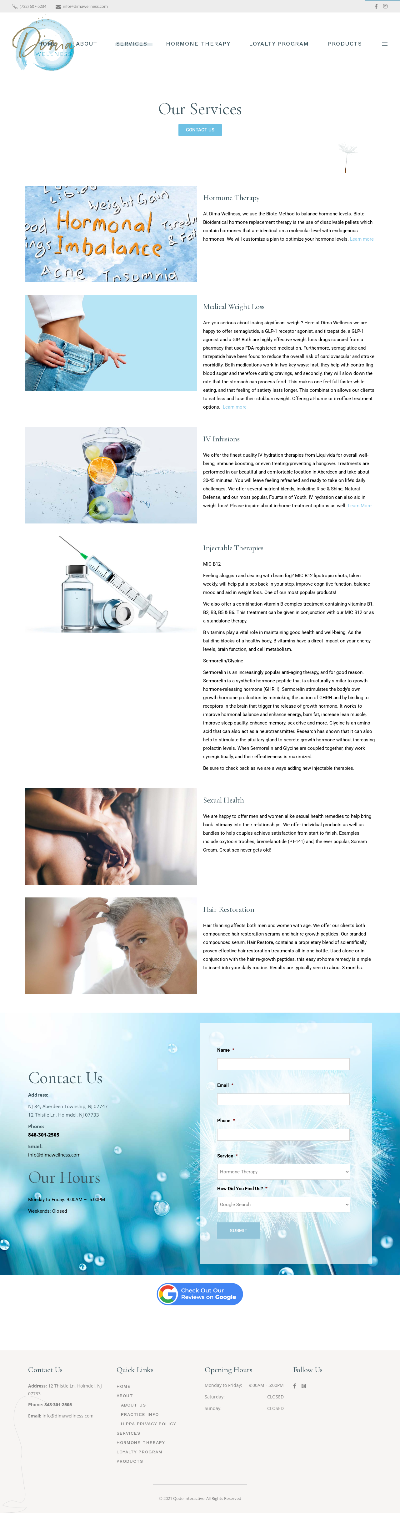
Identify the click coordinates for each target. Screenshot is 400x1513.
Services (129, 1433)
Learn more (362, 239)
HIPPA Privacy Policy (148, 1423)
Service (227, 1156)
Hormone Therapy (231, 197)
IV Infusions (221, 439)
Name (225, 1050)
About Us (133, 1404)
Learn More (360, 505)
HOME (124, 1386)
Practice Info (140, 1414)
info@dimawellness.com (67, 1416)
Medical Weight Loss (233, 306)
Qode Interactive (188, 1498)
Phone (226, 1120)
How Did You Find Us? (242, 1188)
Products (130, 1461)
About (125, 1395)
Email (225, 1085)
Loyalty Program (140, 1451)
